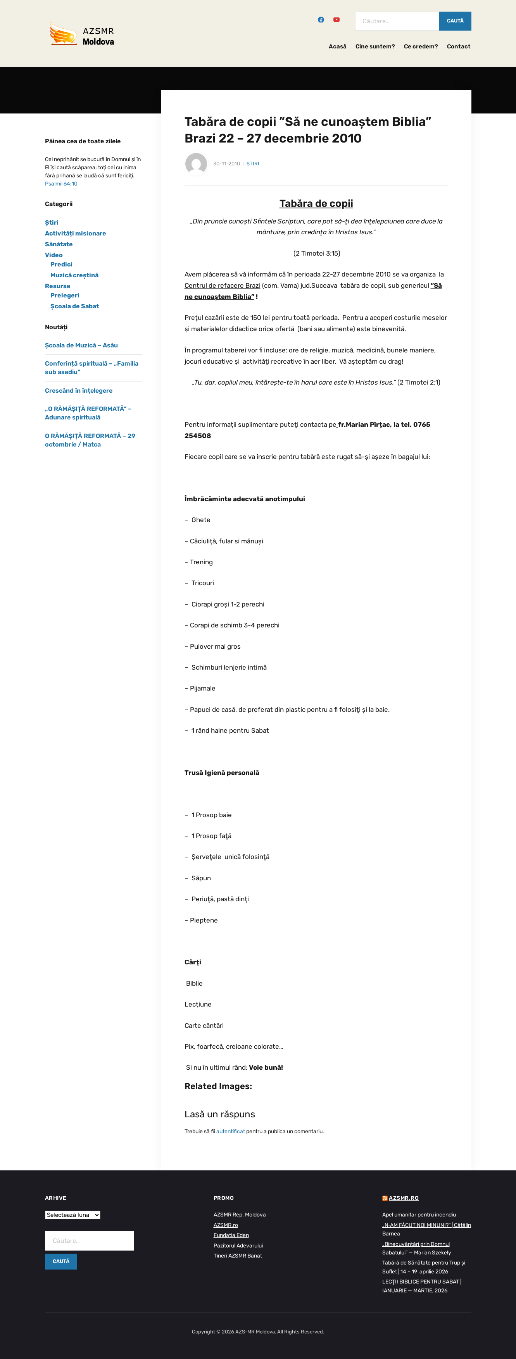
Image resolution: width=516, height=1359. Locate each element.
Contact (459, 46)
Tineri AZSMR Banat (238, 1255)
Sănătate (59, 244)
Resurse (58, 286)
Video (54, 255)
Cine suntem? (375, 46)
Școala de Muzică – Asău (81, 345)
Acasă (338, 46)
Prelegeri (64, 295)
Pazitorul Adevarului (238, 1245)
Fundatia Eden (231, 1235)
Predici (61, 264)
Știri (253, 164)
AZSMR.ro (226, 1225)
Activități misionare (75, 233)
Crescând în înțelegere (78, 390)
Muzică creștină (74, 275)
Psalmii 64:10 (61, 183)
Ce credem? (421, 46)
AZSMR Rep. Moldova (240, 1214)
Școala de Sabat (74, 306)
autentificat (230, 1131)
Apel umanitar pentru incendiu (419, 1214)
